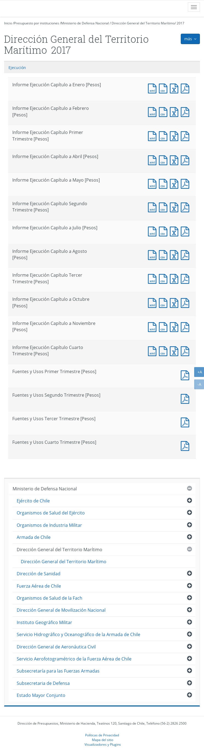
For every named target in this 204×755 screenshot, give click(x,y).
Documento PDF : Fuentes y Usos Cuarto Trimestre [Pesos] (186, 445)
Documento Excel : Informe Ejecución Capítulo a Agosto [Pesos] (175, 254)
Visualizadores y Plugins (102, 744)
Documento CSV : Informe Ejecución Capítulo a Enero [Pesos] (164, 88)
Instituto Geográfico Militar (44, 622)
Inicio (8, 23)
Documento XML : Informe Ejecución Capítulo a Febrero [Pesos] (153, 111)
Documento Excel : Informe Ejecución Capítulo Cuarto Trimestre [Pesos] (175, 350)
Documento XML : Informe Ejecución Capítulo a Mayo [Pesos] (153, 183)
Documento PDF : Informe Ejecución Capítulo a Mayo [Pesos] (186, 183)
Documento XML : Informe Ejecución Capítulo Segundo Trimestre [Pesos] (153, 207)
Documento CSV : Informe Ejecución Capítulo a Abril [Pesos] (164, 159)
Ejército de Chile (33, 501)
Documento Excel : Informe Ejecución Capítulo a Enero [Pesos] (175, 88)
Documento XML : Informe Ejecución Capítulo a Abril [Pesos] (153, 159)
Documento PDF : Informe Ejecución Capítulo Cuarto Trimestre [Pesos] (186, 350)
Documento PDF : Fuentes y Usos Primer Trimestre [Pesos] (186, 374)
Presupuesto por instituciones (36, 23)
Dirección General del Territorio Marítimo (143, 23)
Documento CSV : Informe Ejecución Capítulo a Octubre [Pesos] (164, 302)
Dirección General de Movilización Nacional (61, 610)
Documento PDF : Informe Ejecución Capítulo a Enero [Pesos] (186, 88)
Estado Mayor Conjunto (41, 695)
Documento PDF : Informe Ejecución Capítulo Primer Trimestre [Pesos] (186, 135)
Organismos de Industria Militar (49, 525)
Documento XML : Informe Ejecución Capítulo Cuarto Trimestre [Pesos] (153, 350)
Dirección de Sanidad (38, 574)
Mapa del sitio (102, 739)
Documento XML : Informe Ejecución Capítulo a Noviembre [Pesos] (153, 326)
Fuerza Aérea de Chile (39, 586)
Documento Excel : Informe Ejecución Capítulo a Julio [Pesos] (175, 231)
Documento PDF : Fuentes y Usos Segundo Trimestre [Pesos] (186, 398)
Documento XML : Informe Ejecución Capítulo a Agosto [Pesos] (153, 254)
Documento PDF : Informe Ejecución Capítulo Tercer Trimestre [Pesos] (186, 278)
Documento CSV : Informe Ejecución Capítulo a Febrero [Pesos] (164, 111)
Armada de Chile (34, 537)
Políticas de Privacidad (102, 735)
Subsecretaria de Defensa (43, 683)
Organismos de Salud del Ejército (51, 513)
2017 (180, 23)
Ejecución (17, 67)
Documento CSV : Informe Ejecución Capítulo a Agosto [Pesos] (164, 254)
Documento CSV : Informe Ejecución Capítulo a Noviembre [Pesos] (164, 326)
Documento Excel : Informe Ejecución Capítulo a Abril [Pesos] (175, 159)
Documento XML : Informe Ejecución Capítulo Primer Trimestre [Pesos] (153, 135)
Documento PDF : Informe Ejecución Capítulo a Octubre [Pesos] (186, 302)
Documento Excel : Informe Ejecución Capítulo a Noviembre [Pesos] (175, 326)
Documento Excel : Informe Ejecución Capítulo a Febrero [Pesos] (175, 111)
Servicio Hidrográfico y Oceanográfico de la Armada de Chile (78, 634)
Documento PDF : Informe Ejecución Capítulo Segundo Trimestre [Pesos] (186, 207)
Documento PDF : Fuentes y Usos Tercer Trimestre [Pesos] (186, 422)
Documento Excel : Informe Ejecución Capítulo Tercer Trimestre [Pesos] (175, 278)
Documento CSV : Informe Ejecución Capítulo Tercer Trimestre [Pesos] (164, 278)
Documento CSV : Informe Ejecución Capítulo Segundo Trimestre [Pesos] (164, 207)
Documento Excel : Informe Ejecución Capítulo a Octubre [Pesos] (175, 302)
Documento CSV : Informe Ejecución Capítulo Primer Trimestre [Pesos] (164, 135)
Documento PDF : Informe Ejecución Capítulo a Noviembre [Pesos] (186, 326)
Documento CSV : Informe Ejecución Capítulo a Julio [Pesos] (164, 231)
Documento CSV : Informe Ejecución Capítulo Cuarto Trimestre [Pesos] (164, 350)
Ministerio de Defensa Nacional (85, 23)
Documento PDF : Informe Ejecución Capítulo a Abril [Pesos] (186, 159)
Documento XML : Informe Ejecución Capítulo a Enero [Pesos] (153, 88)
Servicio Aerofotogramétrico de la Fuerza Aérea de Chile (74, 659)
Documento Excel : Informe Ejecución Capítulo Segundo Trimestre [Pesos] (175, 207)
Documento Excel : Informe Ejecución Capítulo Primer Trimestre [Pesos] (175, 135)
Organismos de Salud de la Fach (49, 598)
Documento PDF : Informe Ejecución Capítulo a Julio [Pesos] (186, 231)
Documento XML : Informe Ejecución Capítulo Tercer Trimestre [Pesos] (153, 278)
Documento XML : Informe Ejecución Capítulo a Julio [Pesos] (153, 231)
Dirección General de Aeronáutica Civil (56, 647)
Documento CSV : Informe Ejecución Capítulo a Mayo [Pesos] (164, 183)
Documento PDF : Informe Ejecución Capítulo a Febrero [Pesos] (186, 111)
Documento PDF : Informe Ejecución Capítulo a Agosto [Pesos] (186, 254)
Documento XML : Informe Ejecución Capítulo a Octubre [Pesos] (153, 302)
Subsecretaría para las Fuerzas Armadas (58, 671)
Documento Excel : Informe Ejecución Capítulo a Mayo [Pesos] (175, 183)
